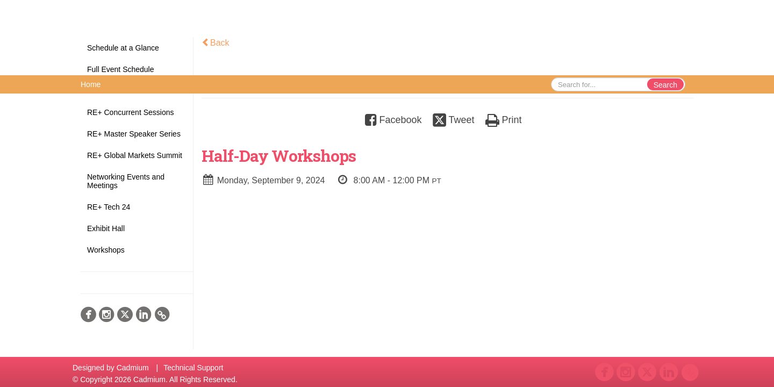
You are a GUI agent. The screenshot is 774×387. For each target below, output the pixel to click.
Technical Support (193, 367)
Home (91, 84)
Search (665, 85)
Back (216, 42)
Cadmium (133, 367)
